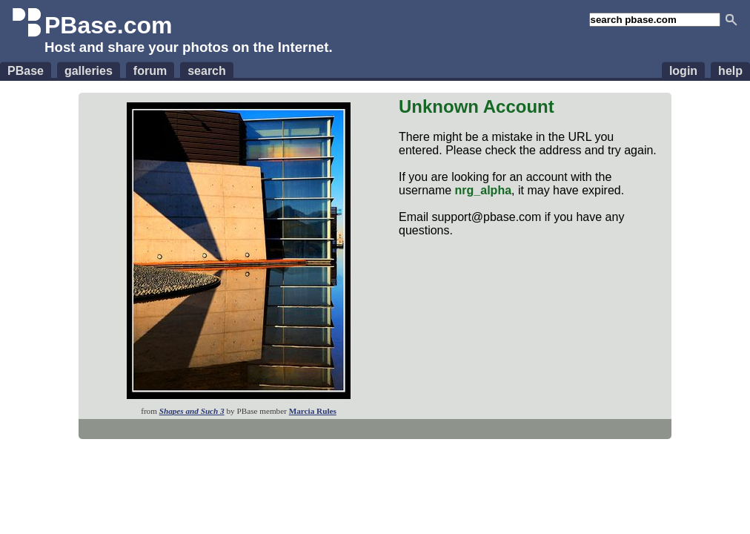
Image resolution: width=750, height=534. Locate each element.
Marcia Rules (312, 410)
